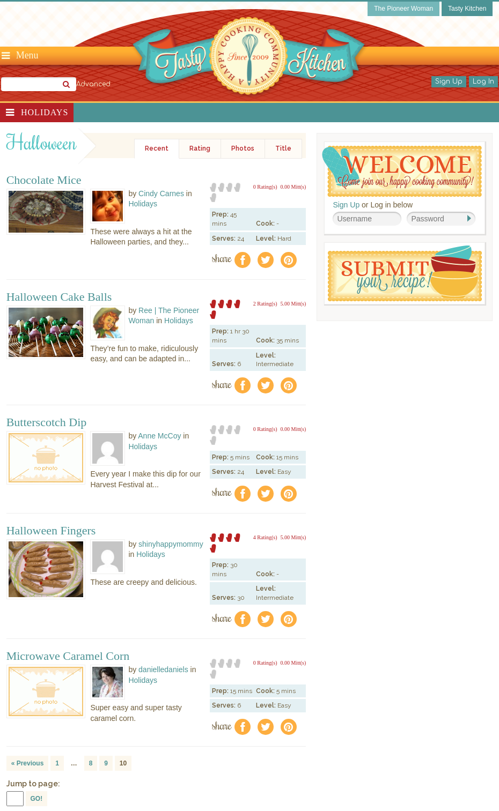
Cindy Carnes (161, 193)
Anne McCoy (159, 435)
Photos (242, 148)
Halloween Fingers (51, 531)
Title (283, 148)
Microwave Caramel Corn (68, 656)
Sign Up (449, 81)
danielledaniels (163, 669)
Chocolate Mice (44, 180)
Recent (156, 148)
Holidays (44, 112)
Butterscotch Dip (46, 422)
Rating (199, 148)
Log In (483, 81)
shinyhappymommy (170, 544)
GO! (37, 798)
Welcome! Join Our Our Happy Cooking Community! (402, 171)
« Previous (27, 763)
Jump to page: (33, 783)
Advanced (93, 84)
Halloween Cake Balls (59, 297)
